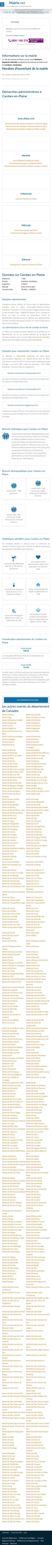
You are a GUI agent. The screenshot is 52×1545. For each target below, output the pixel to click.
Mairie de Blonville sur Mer (12, 788)
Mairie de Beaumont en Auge (13, 769)
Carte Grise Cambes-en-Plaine (26, 230)
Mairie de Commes (9, 870)
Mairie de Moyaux (9, 1197)
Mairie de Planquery (10, 1243)
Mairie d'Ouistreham (34, 1224)
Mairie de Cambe (32, 1063)
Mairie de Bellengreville (35, 769)
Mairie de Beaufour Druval (36, 764)
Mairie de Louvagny (9, 1145)
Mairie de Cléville (32, 854)
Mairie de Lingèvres (9, 1132)
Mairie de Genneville (10, 1006)
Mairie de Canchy (8, 832)
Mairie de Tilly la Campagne (12, 1461)
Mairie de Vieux (32, 1508)
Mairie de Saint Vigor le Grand (13, 1423)
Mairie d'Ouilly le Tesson (35, 1221)
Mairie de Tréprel (8, 1478)
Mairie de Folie (7, 1066)
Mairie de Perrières (33, 1232)
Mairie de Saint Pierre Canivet (37, 1401)
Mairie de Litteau (32, 1137)
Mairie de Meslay (8, 1178)
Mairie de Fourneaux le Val (12, 992)
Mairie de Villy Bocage (34, 1519)
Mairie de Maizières (9, 1159)
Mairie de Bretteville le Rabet (37, 807)
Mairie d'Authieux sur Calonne (13, 1121)
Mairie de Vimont (32, 1521)
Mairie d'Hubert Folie (10, 1050)
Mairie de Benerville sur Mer (13, 772)
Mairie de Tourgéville (34, 1467)
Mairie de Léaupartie (10, 1118)
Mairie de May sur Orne (11, 1172)
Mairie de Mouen (8, 1194)
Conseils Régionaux (9, 1538)
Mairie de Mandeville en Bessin (14, 1161)
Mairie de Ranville (9, 1265)
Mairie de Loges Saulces (35, 1123)
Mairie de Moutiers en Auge (36, 1126)
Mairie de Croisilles (9, 911)
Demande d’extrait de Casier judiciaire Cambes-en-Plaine (26, 166)
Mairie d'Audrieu (32, 739)
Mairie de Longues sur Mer (12, 1140)
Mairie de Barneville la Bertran (37, 753)
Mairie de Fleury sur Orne (36, 976)
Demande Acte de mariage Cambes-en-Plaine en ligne (26, 126)
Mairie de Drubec (32, 933)
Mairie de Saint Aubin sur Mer (37, 1298)
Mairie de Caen (31, 818)
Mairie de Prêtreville (9, 1260)
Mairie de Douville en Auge (12, 927)
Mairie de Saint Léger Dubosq (37, 1350)
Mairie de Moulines (33, 1194)
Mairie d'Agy (7, 717)
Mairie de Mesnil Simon (11, 1104)
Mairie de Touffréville (10, 1464)
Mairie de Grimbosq (33, 1033)
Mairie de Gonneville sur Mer (37, 1014)
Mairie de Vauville (33, 1491)
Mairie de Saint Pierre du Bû (36, 1404)
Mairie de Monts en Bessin (36, 1189)
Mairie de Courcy (32, 883)
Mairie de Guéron (8, 1036)
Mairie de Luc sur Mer (10, 1148)
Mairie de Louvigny (33, 1145)
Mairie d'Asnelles (32, 731)
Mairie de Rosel (32, 1273)
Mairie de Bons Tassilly (10, 799)
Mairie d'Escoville (32, 957)
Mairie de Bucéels (32, 815)
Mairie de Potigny (9, 1257)
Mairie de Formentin (34, 987)
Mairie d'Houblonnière (34, 1069)
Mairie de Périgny (8, 1232)
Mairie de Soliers (8, 1445)
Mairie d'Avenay (8, 744)
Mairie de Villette (32, 1074)
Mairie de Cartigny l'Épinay (36, 837)
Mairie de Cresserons (34, 897)
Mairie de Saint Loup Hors (36, 1355)
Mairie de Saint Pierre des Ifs (13, 1404)
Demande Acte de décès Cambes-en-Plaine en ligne (26, 129)
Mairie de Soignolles (33, 1442)
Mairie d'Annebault (33, 725)
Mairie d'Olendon (32, 1211)
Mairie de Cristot (8, 908)
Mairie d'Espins (8, 960)
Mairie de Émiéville (9, 941)
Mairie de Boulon (8, 802)
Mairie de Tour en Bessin (11, 1467)
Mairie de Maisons (9, 1156)
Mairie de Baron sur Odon (12, 755)
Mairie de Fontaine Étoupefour (14, 979)
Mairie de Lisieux (8, 1134)
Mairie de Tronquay (9, 1115)
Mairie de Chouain (33, 848)
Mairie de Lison (32, 1134)
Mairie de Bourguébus (10, 804)
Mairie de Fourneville (34, 992)
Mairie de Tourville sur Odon (37, 1472)
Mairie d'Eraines (32, 954)
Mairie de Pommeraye (10, 1072)
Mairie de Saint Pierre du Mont (14, 1412)
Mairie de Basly (8, 758)
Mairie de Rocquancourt (35, 1271)
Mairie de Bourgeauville (35, 802)
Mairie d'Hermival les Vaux (12, 1039)
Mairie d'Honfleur (9, 1044)
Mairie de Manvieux (33, 1164)
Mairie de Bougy (32, 799)
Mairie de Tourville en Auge (12, 1472)
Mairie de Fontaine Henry (36, 979)
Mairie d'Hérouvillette (10, 1042)
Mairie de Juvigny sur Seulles (13, 1058)
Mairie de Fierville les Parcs (36, 973)
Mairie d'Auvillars (32, 742)
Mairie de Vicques (33, 1502)
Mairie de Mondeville (34, 1181)
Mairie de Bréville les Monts (12, 813)
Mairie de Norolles (33, 1200)
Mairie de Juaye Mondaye (36, 1055)
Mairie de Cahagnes (33, 821)
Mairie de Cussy (32, 913)
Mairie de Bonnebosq (34, 788)
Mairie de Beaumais (9, 766)
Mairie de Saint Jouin (34, 1336)
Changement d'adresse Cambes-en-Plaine (26, 264)
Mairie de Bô (31, 1083)
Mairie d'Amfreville (33, 720)
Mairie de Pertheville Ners (12, 1235)
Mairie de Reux (31, 1268)
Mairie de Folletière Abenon (36, 1066)
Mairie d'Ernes (7, 957)
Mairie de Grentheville (10, 1033)
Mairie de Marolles (9, 1167)
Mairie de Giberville (9, 1009)
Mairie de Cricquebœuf (35, 900)
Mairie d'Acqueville (33, 714)
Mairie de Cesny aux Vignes (36, 845)
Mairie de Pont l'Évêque (35, 1249)
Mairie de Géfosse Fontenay (36, 1003)
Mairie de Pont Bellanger (11, 1246)
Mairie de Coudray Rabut (11, 883)
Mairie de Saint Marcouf (35, 1360)
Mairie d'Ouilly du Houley (12, 1221)
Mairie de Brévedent (10, 1088)
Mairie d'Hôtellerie (33, 1058)
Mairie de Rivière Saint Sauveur (38, 1072)
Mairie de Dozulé (8, 933)
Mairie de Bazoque (9, 1061)
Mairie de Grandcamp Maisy (37, 1028)
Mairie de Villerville (33, 1516)
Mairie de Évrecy (32, 968)
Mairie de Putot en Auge (35, 1260)
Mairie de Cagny (8, 821)
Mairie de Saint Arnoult (11, 1292)
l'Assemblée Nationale (25, 356)
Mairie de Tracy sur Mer (35, 1475)
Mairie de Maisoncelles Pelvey (13, 1151)
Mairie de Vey (31, 1115)
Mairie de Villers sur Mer (11, 1516)
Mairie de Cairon (32, 823)
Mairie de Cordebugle (10, 875)
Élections (13, 1543)
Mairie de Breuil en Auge (11, 1085)
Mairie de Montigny (33, 1186)
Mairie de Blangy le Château (12, 785)
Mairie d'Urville (31, 1483)
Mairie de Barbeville (9, 753)
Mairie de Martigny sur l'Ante (13, 1170)
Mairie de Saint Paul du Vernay (14, 1396)
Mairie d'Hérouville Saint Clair (37, 1039)
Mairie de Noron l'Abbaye (12, 1202)
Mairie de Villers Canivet (35, 1513)
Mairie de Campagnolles (35, 826)
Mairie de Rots (7, 1276)
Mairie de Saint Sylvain (34, 1415)
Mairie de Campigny (9, 829)
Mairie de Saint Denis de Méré (13, 1311)
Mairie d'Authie (8, 742)
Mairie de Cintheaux (10, 851)
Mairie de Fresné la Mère (35, 995)
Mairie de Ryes (7, 1281)
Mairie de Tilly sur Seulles (35, 1461)
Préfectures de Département (28, 1541)
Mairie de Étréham (9, 968)
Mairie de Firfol (8, 976)
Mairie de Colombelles (10, 862)
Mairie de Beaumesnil (34, 766)
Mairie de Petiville (33, 1235)
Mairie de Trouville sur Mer (36, 1480)
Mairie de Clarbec (32, 851)
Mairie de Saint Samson (11, 1415)
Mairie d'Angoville (33, 723)
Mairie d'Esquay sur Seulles (12, 963)
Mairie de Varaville (33, 1489)
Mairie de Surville (32, 1456)
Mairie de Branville (33, 804)
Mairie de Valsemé (9, 1489)
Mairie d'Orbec (7, 1216)
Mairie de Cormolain (34, 878)
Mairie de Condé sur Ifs (35, 870)
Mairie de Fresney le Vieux (36, 998)
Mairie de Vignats (32, 1510)
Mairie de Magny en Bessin (36, 1148)
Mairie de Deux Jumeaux (35, 922)
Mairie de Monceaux (10, 1126)
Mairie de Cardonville (34, 834)
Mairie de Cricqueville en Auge (13, 903)
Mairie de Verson (8, 1502)
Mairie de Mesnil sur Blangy (36, 1104)
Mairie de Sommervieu (34, 1445)
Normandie (31, 307)
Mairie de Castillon (9, 840)
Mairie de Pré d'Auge (34, 1110)
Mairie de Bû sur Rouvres (35, 1088)
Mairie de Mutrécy (33, 1197)
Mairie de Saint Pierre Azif (12, 1401)
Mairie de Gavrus (8, 1003)
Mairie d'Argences (33, 728)
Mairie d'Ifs (30, 1050)
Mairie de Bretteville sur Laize (13, 810)
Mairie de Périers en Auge (12, 1230)
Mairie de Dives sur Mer (11, 924)
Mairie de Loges (8, 1123)
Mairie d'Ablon (7, 714)
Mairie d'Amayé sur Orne (35, 717)
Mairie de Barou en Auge (35, 755)
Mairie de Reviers (8, 1271)
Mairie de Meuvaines (34, 1178)
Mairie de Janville (32, 1052)
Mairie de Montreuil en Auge (13, 1189)
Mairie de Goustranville (35, 1020)
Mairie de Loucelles (33, 1142)
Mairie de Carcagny (9, 834)
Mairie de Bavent (8, 761)
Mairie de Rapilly (32, 1265)
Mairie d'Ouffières (33, 1219)
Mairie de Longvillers (10, 1142)
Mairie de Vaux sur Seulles (36, 1494)
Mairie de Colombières (34, 862)
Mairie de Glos (7, 1012)
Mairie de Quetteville (10, 1262)
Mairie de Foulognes (10, 990)
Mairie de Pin (7, 1110)
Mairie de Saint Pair (33, 1393)
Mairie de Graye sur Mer (35, 1031)
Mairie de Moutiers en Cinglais (13, 1129)
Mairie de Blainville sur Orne (36, 783)
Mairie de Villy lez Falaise (11, 1521)
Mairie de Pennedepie (34, 1227)
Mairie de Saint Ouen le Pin (12, 1393)
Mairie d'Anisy (7, 725)
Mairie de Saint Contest (11, 1306)
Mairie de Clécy (8, 854)
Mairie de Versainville (34, 1500)
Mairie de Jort (7, 1055)
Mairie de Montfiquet (10, 1186)
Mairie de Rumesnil (33, 1279)
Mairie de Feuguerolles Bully (13, 973)
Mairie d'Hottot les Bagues (12, 1047)
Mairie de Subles (8, 1453)
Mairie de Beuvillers (9, 780)
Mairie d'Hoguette (9, 1069)
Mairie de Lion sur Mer (34, 1132)
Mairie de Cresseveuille (11, 900)
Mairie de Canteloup (34, 832)
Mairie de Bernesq (33, 774)
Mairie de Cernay (8, 845)
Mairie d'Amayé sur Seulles (12, 720)
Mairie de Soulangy (9, 1448)
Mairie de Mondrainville (11, 1183)
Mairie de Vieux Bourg (10, 1510)
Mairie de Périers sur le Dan (36, 1230)
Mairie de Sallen (8, 1437)
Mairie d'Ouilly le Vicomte (12, 1224)
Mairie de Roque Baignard (12, 1074)
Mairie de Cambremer (10, 826)
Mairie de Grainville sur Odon (13, 1028)
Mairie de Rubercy (9, 1279)
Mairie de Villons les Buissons (13, 1519)
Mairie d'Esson (31, 963)
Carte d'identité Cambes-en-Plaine (26, 160)
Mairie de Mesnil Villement (12, 1107)
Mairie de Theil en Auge (11, 1112)
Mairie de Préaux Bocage (35, 1257)
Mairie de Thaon (32, 1459)
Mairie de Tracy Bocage (11, 1475)
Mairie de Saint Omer (10, 1388)
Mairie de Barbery (33, 750)
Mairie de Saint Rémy (34, 1412)
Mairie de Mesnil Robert (35, 1102)
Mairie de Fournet (9, 1093)
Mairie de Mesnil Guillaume (12, 1102)
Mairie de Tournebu (9, 1469)
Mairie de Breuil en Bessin (36, 1085)
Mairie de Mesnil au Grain (12, 1099)
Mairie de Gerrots (32, 1006)
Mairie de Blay (31, 785)
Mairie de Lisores (8, 1137)
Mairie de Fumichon (9, 1001)
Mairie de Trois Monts (10, 1480)
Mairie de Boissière (33, 1061)
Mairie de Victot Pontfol (11, 1505)
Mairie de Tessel (8, 1459)
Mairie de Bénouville (34, 772)
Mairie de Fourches (33, 990)
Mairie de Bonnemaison (11, 791)
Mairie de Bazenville (9, 764)
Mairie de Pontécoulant (11, 1252)
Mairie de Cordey (32, 875)
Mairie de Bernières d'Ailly (12, 777)
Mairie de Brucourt (9, 815)
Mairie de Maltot (32, 1159)
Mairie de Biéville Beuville (11, 783)
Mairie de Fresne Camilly (35, 1093)
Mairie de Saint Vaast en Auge (13, 1418)
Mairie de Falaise (8, 971)
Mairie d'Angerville (9, 723)
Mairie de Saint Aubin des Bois (13, 1298)
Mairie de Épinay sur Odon (12, 952)
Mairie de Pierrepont (10, 1240)
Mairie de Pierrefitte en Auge (13, 1238)
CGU (25, 1532)
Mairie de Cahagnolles (10, 823)
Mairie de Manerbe (33, 1161)
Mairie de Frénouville (10, 995)
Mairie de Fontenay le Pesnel (13, 987)
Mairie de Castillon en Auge (36, 840)
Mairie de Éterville (33, 965)
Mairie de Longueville (34, 1140)
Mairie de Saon (8, 1440)
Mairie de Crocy (32, 908)
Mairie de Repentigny (10, 1268)
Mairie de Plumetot (33, 1243)
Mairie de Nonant (9, 1200)
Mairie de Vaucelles (9, 1491)
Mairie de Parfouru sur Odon (13, 1227)
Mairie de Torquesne (34, 1112)
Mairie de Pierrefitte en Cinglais (38, 1238)
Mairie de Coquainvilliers (35, 873)
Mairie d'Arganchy (9, 728)
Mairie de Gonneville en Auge (37, 1012)
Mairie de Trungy (8, 1483)
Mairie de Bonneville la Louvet (37, 791)
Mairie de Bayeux (32, 761)
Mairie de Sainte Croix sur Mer (37, 1423)
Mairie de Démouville (10, 922)
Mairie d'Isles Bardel (33, 1121)
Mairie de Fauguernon (34, 971)
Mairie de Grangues (9, 1031)
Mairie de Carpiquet (9, 837)
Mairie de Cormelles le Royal (13, 878)
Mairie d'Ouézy (8, 1219)
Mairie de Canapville (33, 829)
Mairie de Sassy (8, 1442)
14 (17, 334)
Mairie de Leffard (32, 1118)
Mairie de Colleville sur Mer (36, 856)
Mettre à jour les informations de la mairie (15, 79)
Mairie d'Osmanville (33, 1216)
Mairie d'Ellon (31, 935)
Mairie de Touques (33, 1464)
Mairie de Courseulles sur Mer (13, 886)
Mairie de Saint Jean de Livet (13, 1336)
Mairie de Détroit (8, 1091)
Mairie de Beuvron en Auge (36, 780)
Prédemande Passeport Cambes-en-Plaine (26, 163)
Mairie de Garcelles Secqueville (37, 1001)
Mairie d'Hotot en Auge (35, 1044)
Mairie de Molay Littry (34, 1107)
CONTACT (5, 1532)
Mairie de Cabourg (9, 818)
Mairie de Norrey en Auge (12, 1205)
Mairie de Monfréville (34, 1183)
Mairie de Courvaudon (34, 892)
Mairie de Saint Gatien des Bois (38, 1314)
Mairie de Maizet (32, 1156)
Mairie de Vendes (8, 1497)
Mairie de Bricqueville (34, 813)
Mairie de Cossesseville (11, 881)
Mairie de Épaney (32, 946)
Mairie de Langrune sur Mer (12, 1083)
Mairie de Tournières (34, 1469)
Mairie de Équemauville (11, 954)
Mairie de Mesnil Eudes (35, 1099)
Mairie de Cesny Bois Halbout (13, 848)
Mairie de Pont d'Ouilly (35, 1246)
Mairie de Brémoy (9, 807)
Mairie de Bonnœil (33, 794)
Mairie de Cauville (33, 843)
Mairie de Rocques (9, 1273)
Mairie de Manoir (8, 1096)
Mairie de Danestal (9, 919)
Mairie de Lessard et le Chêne (37, 1129)
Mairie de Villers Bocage (11, 1513)
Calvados (5, 307)
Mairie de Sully (31, 1453)
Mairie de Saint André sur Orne (38, 1287)
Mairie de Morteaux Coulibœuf (14, 1192)
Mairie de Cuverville (9, 916)
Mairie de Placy (32, 1240)
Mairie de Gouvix (8, 1023)
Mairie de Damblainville (35, 916)
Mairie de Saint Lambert (35, 1339)
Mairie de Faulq (32, 1091)
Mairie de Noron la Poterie (36, 1202)
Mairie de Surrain (8, 1456)
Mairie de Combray (33, 864)
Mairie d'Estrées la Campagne (13, 965)
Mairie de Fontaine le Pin (11, 982)
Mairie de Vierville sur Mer (12, 1508)
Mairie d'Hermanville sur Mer (37, 1036)
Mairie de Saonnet (33, 1440)
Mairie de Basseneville (34, 758)
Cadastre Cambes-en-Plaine (26, 199)
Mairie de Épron (32, 952)
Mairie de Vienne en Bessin (36, 1505)
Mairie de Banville (9, 750)
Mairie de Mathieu (33, 1170)
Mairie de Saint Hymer (34, 1331)
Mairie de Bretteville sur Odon (37, 810)
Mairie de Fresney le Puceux (13, 998)
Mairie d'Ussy (7, 1486)
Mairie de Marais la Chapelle (36, 1096)
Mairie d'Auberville (33, 736)
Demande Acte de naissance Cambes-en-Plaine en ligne (26, 123)
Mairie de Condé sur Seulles (12, 873)
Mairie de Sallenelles (33, 1437)
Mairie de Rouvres (33, 1276)
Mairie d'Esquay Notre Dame (37, 960)
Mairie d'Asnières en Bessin (12, 736)
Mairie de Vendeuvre (34, 1497)
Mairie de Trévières (33, 1478)
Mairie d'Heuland (32, 1042)
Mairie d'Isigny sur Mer (11, 1052)
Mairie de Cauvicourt (10, 843)
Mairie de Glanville (33, 1009)
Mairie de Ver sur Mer (10, 1500)
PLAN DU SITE (16, 1532)
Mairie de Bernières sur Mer (36, 777)
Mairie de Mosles (32, 1192)
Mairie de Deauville (33, 919)
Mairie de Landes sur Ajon (36, 1077)
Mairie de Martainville (34, 1167)
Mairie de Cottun (32, 881)
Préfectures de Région (27, 1538)
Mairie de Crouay (32, 911)
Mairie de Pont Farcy (10, 1249)
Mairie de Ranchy (32, 1262)
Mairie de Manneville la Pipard (13, 1164)
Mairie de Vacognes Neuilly (36, 1486)
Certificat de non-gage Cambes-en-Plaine (26, 233)
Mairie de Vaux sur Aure (11, 1494)
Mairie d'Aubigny (8, 739)
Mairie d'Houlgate (33, 1047)
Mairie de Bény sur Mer (11, 774)
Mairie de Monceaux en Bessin (13, 1181)
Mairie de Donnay (33, 924)
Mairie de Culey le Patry (11, 913)
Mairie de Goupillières (10, 1020)
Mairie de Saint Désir (34, 1311)
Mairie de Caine (8, 1063)
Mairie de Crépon (8, 897)
